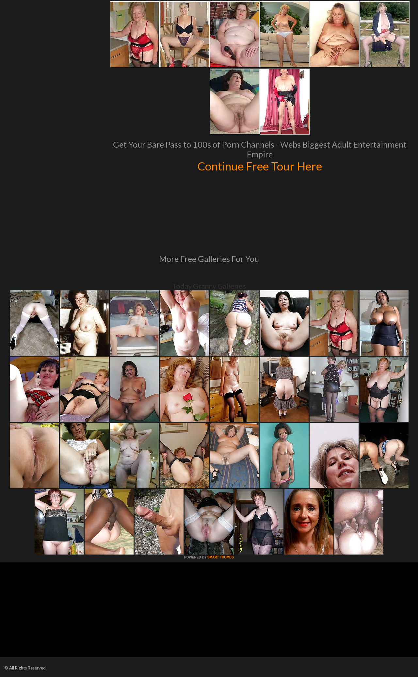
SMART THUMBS (220, 557)
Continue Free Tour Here (259, 166)
